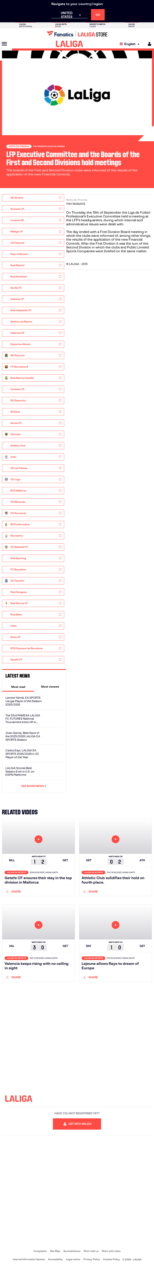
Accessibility (55, 1259)
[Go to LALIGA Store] (77, 34)
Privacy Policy (91, 1259)
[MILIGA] (148, 44)
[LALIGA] (69, 44)
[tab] (18, 687)
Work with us (91, 1251)
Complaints (40, 1251)
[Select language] (130, 43)
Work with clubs (111, 1251)
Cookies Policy (111, 1259)
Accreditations (71, 1251)
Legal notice (73, 1259)
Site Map (55, 1251)
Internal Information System (29, 1259)
